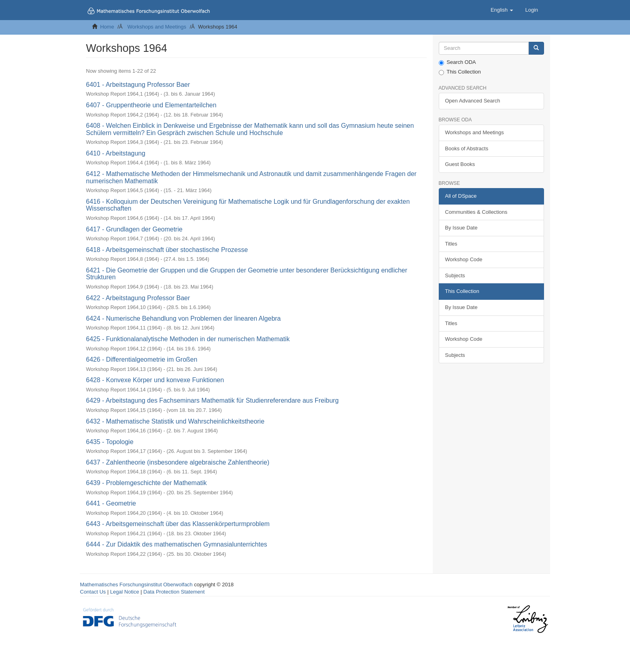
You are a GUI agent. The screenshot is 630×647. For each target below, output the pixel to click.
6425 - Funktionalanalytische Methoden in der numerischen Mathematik (188, 339)
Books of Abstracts (467, 148)
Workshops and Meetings (156, 27)
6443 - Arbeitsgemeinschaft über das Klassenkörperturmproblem (178, 523)
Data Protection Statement (174, 592)
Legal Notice (124, 592)
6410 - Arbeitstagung (115, 153)
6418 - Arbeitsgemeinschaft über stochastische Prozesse (167, 249)
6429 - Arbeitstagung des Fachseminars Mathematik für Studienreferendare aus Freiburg (212, 400)
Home (107, 27)
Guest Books (460, 164)
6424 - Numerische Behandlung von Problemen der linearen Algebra (183, 318)
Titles (451, 244)
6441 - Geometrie (111, 503)
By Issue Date (461, 228)
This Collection (460, 72)
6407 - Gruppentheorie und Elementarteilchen (151, 105)
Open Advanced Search (472, 101)
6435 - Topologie (109, 441)
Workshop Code (464, 259)
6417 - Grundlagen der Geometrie (134, 229)
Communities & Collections (476, 212)
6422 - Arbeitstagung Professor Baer (138, 298)
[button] (502, 10)
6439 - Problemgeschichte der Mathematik (146, 482)
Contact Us (93, 592)
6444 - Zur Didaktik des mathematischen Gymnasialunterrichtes (176, 544)
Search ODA (457, 62)
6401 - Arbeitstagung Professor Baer (138, 84)
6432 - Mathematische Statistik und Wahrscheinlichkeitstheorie (175, 421)
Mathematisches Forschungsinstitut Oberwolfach (136, 584)
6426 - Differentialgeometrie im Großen (141, 359)
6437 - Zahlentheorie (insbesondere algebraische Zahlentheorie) (177, 462)
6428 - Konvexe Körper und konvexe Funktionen (155, 380)
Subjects (455, 275)
